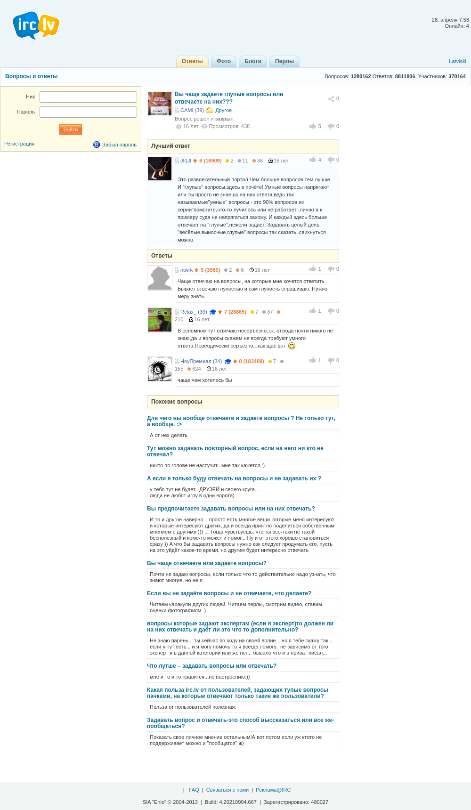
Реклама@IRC (273, 790)
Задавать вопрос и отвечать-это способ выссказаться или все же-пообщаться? (240, 723)
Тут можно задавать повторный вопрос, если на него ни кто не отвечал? (235, 451)
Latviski (457, 61)
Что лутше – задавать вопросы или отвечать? (211, 666)
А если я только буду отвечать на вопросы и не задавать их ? (234, 478)
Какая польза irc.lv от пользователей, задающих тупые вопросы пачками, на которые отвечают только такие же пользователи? (237, 693)
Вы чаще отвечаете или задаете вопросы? (207, 563)
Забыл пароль (119, 144)
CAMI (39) (192, 110)
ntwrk (186, 270)
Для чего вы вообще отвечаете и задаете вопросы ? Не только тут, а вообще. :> (241, 421)
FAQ (194, 790)
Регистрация (19, 143)
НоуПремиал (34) (201, 361)
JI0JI (185, 160)
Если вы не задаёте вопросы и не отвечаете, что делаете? (229, 593)
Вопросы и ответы (31, 76)
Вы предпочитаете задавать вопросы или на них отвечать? (231, 508)
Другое (223, 110)
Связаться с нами (227, 790)
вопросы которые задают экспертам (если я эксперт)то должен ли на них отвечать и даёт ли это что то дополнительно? (240, 626)
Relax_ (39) (193, 312)
